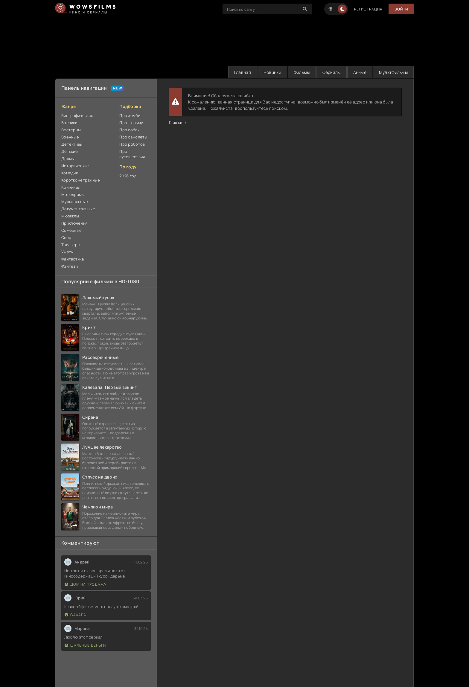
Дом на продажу (85, 584)
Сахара (75, 614)
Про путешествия (132, 154)
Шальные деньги (85, 645)
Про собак (129, 129)
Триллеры (70, 244)
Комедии (69, 173)
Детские (69, 151)
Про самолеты (133, 137)
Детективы (72, 144)
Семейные (71, 230)
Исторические (75, 165)
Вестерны (71, 129)
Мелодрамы (73, 194)
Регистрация (368, 9)
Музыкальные (74, 201)
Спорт (67, 237)
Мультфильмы (393, 72)
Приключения (74, 223)
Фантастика (72, 259)
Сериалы (331, 72)
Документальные (78, 208)
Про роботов (132, 144)
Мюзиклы (70, 216)
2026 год (127, 176)
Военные (70, 137)
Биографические (77, 115)
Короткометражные (80, 180)
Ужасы (67, 252)
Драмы (67, 158)
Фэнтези (69, 266)
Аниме (359, 72)
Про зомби (129, 115)
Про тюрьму (131, 122)
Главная (242, 72)
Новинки (272, 72)
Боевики (69, 122)
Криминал (70, 187)
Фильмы (302, 72)
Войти (401, 9)
